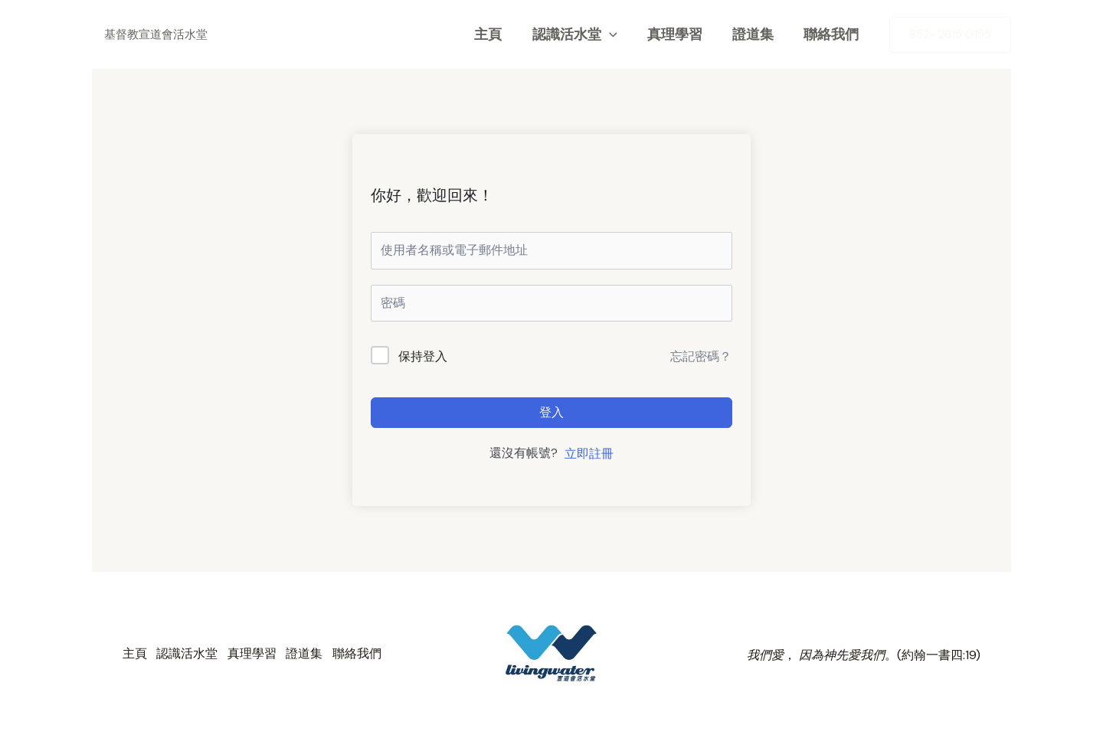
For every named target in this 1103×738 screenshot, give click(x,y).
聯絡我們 (832, 34)
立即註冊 (589, 454)
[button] (950, 35)
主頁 (499, 34)
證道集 (756, 34)
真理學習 (681, 34)
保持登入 (422, 356)
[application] (618, 34)
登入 (551, 412)
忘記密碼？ (701, 356)
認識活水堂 (583, 34)
